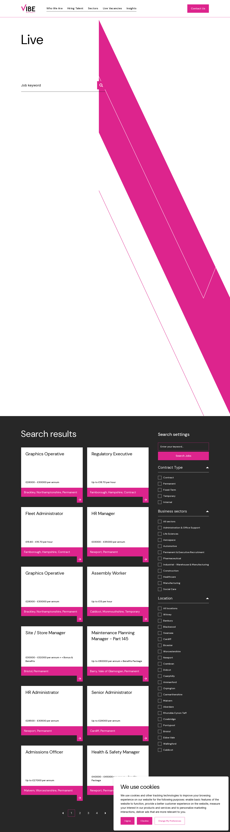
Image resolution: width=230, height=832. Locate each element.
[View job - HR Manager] (118, 534)
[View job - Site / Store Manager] (52, 654)
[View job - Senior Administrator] (118, 713)
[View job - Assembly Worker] (118, 594)
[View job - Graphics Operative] (52, 475)
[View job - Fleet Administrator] (52, 534)
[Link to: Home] (28, 8)
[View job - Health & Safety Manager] (118, 773)
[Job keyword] (63, 86)
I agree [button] (127, 821)
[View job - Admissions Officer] (52, 773)
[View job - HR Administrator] (52, 713)
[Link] (54, 8)
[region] (122, 8)
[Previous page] (62, 813)
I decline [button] (145, 821)
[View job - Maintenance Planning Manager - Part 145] (118, 654)
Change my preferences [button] (169, 821)
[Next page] (105, 813)
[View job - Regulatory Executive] (118, 475)
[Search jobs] (101, 85)
